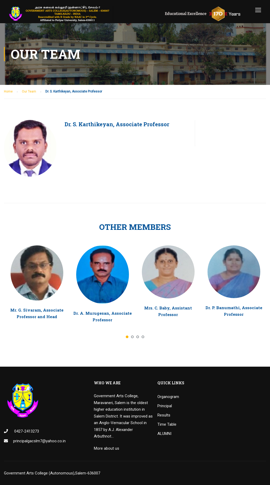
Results (163, 415)
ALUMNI (164, 433)
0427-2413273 (26, 431)
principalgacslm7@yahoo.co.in (39, 441)
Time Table (166, 424)
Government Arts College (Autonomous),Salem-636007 (52, 473)
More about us (106, 448)
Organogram (168, 396)
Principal (164, 406)
